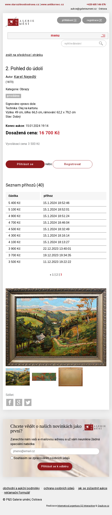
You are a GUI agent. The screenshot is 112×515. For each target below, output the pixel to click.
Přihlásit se (25, 164)
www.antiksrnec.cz (52, 4)
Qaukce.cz (103, 505)
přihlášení (69, 20)
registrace (94, 20)
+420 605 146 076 (96, 4)
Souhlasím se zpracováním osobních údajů (40, 458)
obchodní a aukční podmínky (21, 488)
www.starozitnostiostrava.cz (22, 4)
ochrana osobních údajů (59, 488)
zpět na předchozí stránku (24, 55)
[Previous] (50, 274)
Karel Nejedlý (25, 76)
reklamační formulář (17, 492)
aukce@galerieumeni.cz (84, 8)
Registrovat (72, 164)
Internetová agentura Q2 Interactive (76, 505)
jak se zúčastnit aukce (92, 488)
